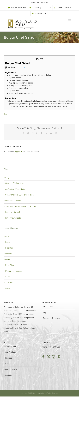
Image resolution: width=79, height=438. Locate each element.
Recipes (8, 358)
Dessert (8, 254)
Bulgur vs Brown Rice (14, 212)
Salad (6, 114)
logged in (18, 151)
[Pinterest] (59, 356)
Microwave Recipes (13, 271)
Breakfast (9, 248)
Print (39, 59)
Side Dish (9, 282)
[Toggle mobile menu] (69, 20)
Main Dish (9, 265)
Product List (48, 307)
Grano (7, 259)
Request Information (51, 318)
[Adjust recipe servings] (24, 67)
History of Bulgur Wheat (15, 183)
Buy (44, 312)
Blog (7, 177)
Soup (7, 288)
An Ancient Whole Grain (15, 189)
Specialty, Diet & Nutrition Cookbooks (20, 206)
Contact (8, 375)
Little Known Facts (13, 218)
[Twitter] (48, 356)
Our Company (11, 369)
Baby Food (9, 236)
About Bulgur (10, 346)
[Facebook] (43, 356)
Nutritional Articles (13, 200)
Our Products (10, 352)
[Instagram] (53, 356)
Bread (7, 242)
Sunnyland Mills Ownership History (19, 195)
